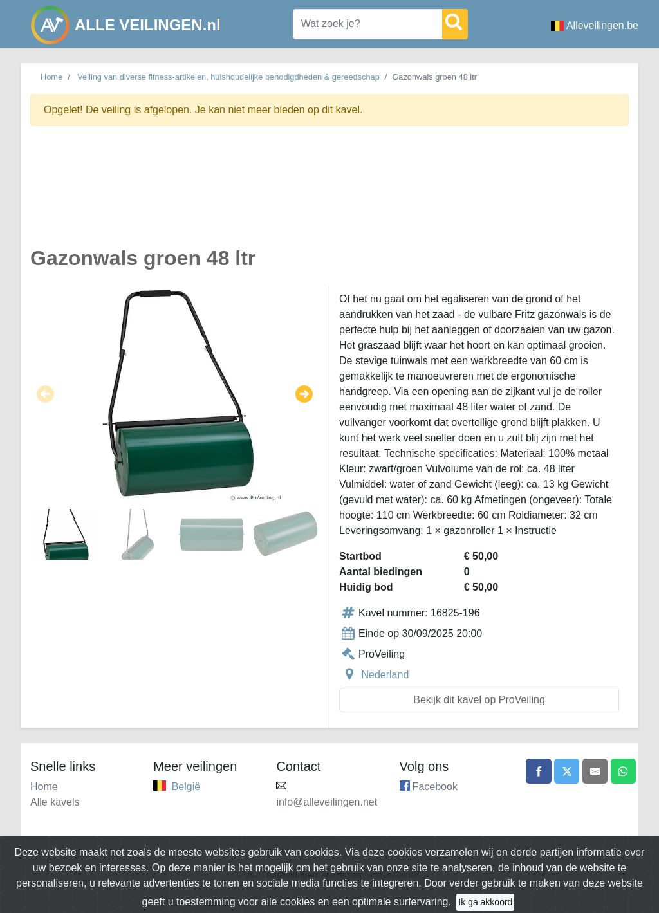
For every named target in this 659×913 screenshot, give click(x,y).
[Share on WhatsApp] (623, 771)
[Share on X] (566, 771)
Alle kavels (54, 802)
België (186, 786)
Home (51, 77)
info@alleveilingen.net (326, 802)
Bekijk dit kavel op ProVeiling (479, 699)
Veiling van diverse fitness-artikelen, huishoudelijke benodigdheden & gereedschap (228, 77)
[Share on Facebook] (537, 771)
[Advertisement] (329, 194)
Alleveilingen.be (594, 25)
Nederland (385, 674)
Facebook (435, 786)
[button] (45, 394)
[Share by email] (595, 771)
